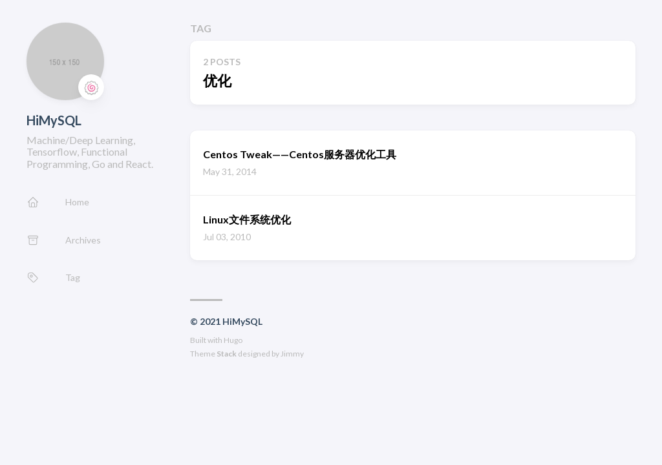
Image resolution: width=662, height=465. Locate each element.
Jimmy (292, 353)
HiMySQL (54, 120)
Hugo (233, 340)
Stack (227, 353)
